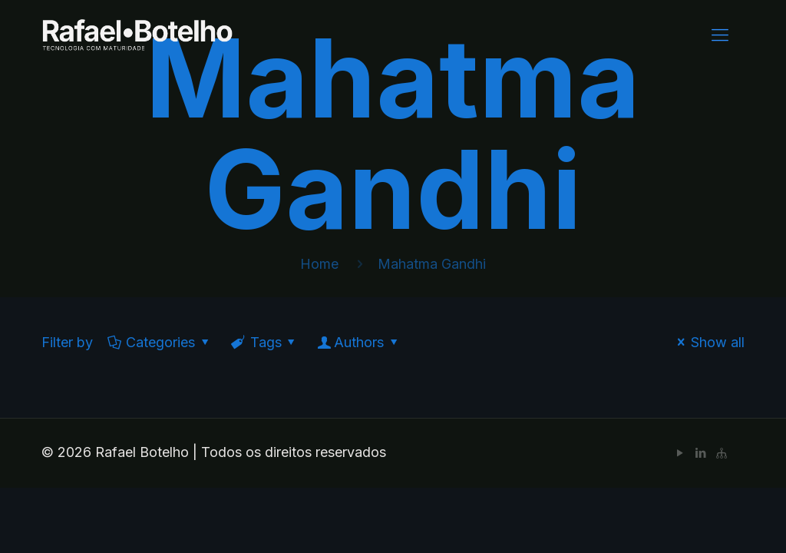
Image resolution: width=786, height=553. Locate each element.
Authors (359, 342)
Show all (708, 342)
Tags (264, 342)
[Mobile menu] (720, 35)
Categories (159, 342)
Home (319, 264)
